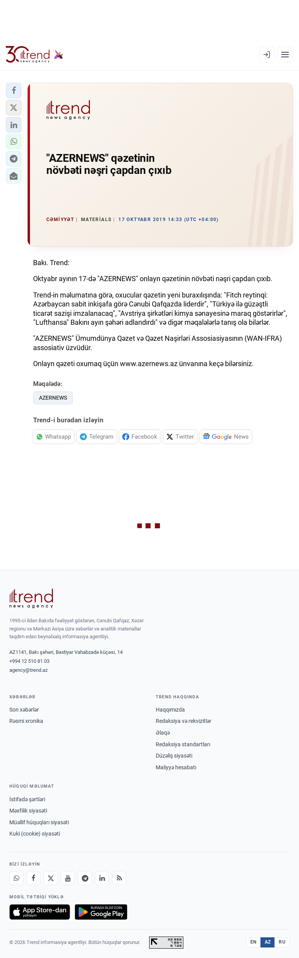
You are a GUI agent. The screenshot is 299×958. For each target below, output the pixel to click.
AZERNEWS (53, 398)
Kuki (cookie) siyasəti (34, 834)
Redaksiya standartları (183, 744)
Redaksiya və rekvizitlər (183, 721)
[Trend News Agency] (31, 598)
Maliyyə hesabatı (176, 767)
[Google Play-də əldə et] (101, 912)
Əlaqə (163, 733)
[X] (51, 878)
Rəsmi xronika (26, 721)
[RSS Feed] (119, 878)
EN (253, 942)
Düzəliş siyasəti (174, 756)
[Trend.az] (34, 54)
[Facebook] (33, 878)
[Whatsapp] (16, 878)
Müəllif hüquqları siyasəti (39, 822)
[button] (13, 90)
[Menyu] (285, 54)
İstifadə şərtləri (27, 799)
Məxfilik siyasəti (28, 810)
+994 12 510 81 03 (29, 661)
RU (282, 942)
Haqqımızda (170, 710)
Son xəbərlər (24, 710)
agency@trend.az (28, 670)
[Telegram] (85, 878)
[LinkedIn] (102, 878)
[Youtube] (68, 878)
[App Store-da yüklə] (39, 912)
